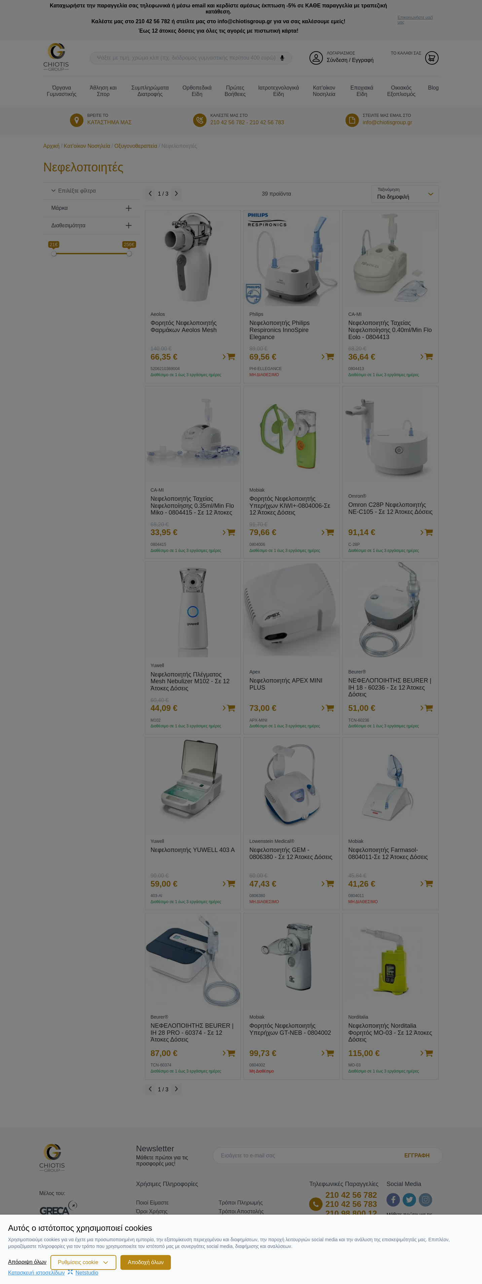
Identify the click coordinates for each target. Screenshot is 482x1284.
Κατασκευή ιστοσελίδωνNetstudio (53, 1273)
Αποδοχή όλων (145, 1262)
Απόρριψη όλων (27, 1262)
